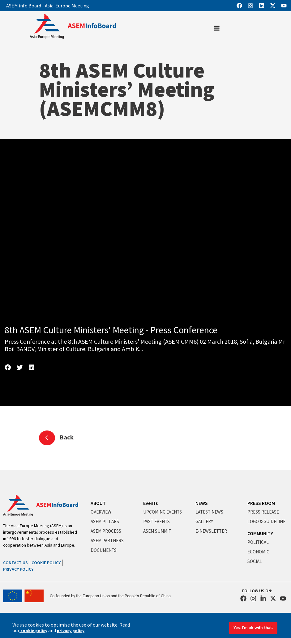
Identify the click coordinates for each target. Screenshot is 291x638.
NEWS (201, 503)
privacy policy (69, 630)
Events (150, 503)
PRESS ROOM (261, 503)
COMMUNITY (260, 533)
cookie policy (32, 630)
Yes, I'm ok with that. (252, 628)
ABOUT (98, 503)
